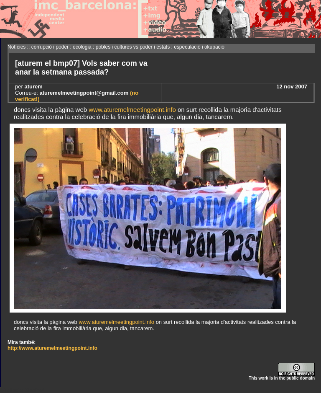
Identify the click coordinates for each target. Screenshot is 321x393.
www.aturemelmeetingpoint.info (132, 109)
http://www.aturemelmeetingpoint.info (52, 348)
